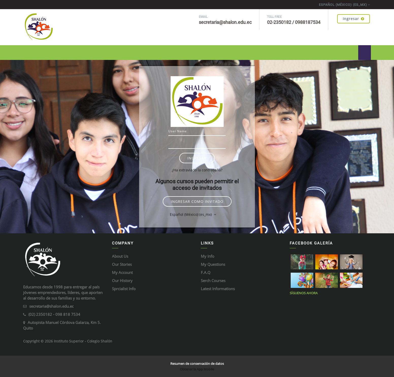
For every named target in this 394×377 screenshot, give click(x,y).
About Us (120, 256)
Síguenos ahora (304, 293)
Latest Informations (218, 288)
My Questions (213, 264)
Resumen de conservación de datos (197, 363)
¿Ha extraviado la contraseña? (197, 170)
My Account (122, 272)
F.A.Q (205, 272)
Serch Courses (213, 280)
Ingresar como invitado (197, 201)
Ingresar (353, 18)
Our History (122, 280)
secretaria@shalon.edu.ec (51, 306)
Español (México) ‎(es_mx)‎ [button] (191, 214)
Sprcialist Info (124, 288)
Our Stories (122, 264)
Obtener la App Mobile (197, 369)
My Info (207, 256)
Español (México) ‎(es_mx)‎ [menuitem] (343, 5)
